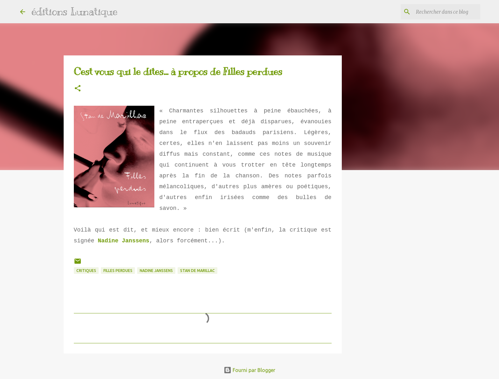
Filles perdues (117, 270)
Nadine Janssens (123, 241)
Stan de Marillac (197, 270)
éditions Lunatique (74, 11)
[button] (77, 88)
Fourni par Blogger (249, 370)
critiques (86, 270)
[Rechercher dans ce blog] (446, 11)
